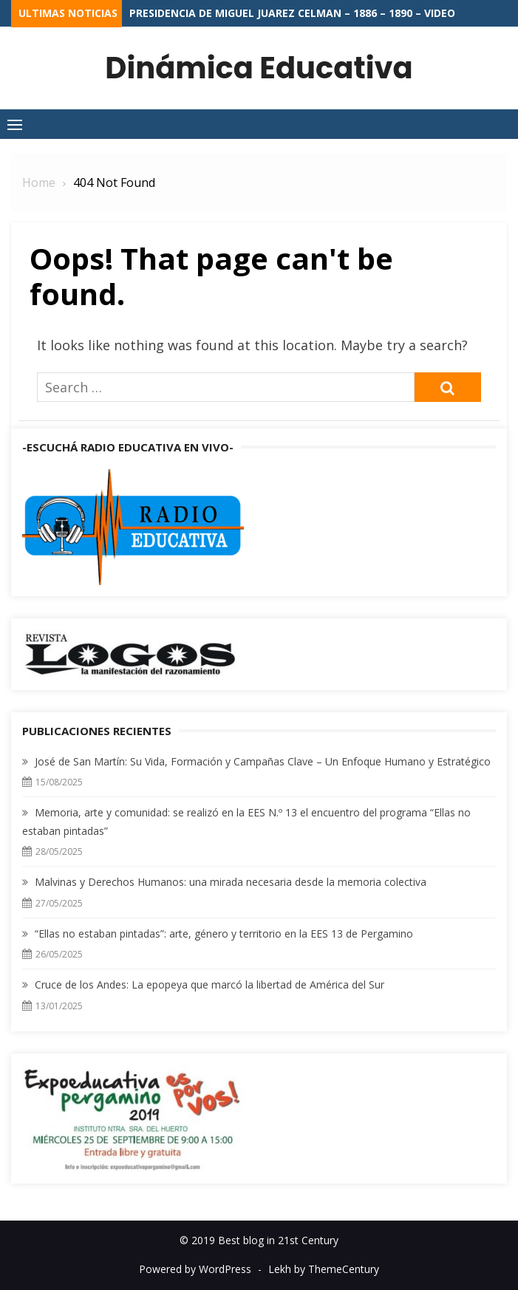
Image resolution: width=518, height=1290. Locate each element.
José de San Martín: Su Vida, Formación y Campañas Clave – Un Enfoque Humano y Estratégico (263, 761)
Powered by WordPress (195, 1269)
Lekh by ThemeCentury (323, 1269)
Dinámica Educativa (258, 68)
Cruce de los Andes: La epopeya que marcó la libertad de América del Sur (209, 984)
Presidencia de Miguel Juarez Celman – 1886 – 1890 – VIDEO (292, 13)
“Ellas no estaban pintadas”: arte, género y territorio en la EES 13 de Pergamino (224, 933)
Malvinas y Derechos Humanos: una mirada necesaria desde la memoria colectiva (230, 882)
